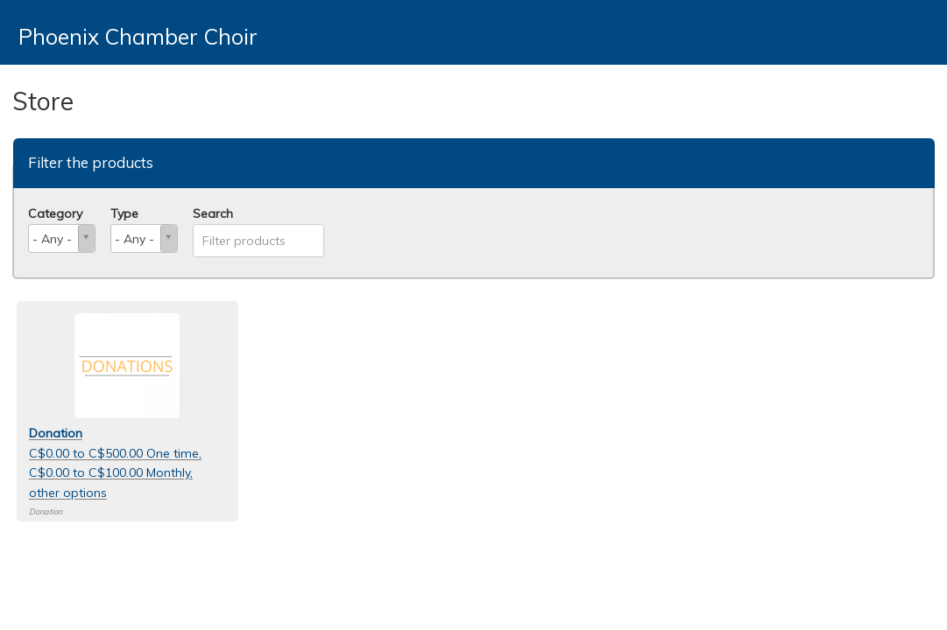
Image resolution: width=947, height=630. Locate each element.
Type (124, 213)
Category (55, 213)
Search (213, 213)
